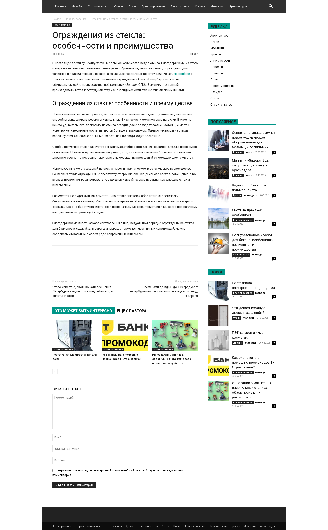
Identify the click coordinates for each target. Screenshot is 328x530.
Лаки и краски (180, 6)
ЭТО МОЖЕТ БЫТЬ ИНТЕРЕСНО (83, 311)
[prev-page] (55, 371)
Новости (216, 67)
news (248, 152)
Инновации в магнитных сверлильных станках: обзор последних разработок (171, 359)
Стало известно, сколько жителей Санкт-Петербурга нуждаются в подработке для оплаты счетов (82, 291)
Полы (132, 6)
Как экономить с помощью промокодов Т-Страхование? (253, 362)
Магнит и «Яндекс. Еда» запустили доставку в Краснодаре (251, 165)
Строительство (98, 6)
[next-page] (61, 371)
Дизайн (77, 6)
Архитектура (238, 6)
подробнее (182, 74)
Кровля (200, 6)
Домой (56, 19)
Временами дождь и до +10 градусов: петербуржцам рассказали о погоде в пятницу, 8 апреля (164, 291)
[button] (271, 7)
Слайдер (216, 92)
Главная (60, 6)
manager (249, 195)
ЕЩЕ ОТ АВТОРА (131, 311)
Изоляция (217, 6)
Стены (118, 6)
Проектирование (153, 6)
